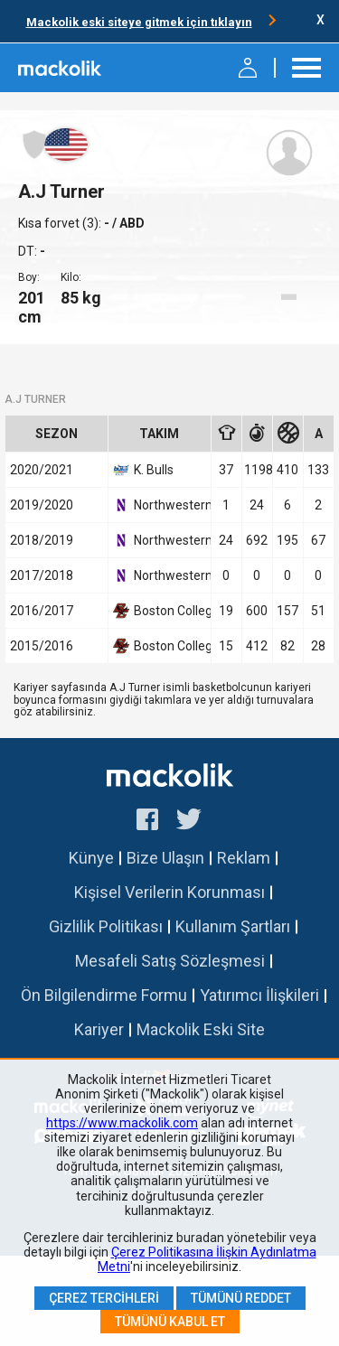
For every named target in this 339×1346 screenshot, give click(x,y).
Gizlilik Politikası (106, 926)
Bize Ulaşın (165, 857)
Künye (91, 857)
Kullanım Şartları (232, 926)
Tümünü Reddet (241, 1298)
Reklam (243, 857)
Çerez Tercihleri (104, 1298)
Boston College (159, 611)
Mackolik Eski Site (201, 1029)
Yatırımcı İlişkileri (259, 995)
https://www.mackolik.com (122, 1123)
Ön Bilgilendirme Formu (104, 995)
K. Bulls (143, 470)
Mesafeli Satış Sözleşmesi (170, 960)
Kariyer (99, 1029)
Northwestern (159, 505)
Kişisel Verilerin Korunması (169, 892)
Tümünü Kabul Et (170, 1321)
